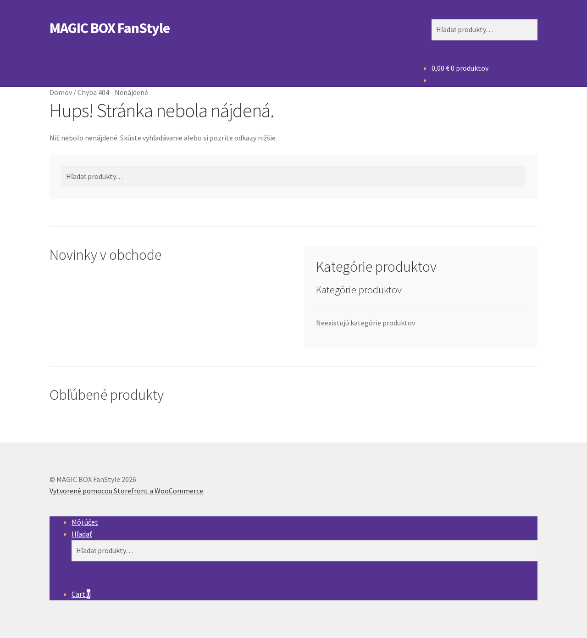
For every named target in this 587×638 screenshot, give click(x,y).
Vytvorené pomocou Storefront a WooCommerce (126, 490)
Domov (61, 92)
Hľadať (82, 533)
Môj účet (85, 521)
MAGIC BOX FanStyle (110, 28)
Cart (81, 594)
